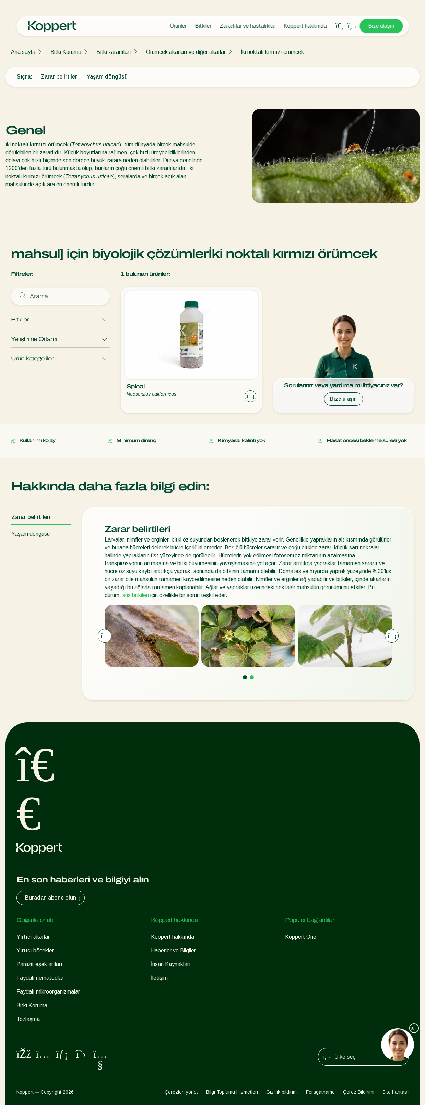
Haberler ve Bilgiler (173, 950)
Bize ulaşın (381, 26)
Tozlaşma (28, 1019)
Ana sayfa (23, 52)
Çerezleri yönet (181, 1092)
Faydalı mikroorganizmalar (48, 992)
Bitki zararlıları (113, 52)
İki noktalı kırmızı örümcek (272, 52)
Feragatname (320, 1092)
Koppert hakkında (305, 26)
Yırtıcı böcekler (35, 950)
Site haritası (395, 1092)
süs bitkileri (135, 595)
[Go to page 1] (245, 677)
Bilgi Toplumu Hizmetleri (232, 1092)
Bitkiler (203, 26)
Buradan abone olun (53, 897)
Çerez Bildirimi (358, 1092)
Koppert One (300, 937)
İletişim (159, 978)
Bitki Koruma (65, 52)
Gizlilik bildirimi (282, 1092)
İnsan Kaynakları (171, 964)
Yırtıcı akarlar (33, 937)
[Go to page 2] (252, 677)
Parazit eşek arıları (39, 964)
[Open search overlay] (339, 26)
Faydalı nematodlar (39, 978)
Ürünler (178, 26)
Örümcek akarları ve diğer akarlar (186, 52)
